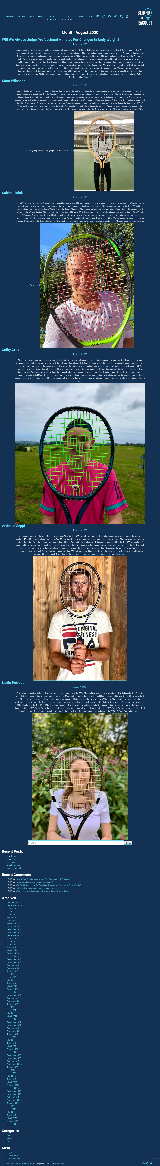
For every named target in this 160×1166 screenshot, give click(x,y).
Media (90, 16)
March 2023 (12, 986)
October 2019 (13, 1097)
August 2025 (12, 908)
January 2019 (13, 1124)
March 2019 (12, 1118)
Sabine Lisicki (13, 193)
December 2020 (14, 1055)
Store (79, 16)
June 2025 (11, 914)
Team (31, 16)
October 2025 (13, 902)
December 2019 (14, 1091)
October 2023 (13, 965)
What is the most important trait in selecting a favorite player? (43, 891)
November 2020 (14, 1058)
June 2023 (11, 977)
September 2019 (14, 1100)
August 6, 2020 (79, 687)
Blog (41, 16)
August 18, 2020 (80, 354)
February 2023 (13, 989)
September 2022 (14, 1001)
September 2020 (14, 1064)
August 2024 (12, 938)
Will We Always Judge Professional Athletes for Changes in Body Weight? (60, 40)
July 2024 (11, 941)
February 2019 (13, 1121)
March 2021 (12, 1046)
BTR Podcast (52, 18)
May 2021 (11, 1040)
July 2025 (11, 911)
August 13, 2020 (80, 530)
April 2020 (11, 1079)
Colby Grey (10, 350)
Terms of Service (13, 1164)
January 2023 (13, 992)
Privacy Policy (27, 1164)
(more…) (87, 77)
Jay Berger (11, 856)
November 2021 (14, 1025)
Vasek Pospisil (13, 865)
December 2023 (14, 959)
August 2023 (12, 971)
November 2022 (14, 995)
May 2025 (11, 917)
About (21, 16)
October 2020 (13, 1061)
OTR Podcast (67, 18)
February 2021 (13, 1049)
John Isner (11, 862)
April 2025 (11, 920)
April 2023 (11, 983)
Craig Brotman (13, 859)
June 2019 (11, 1109)
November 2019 (14, 1094)
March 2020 (12, 1082)
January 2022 (13, 1019)
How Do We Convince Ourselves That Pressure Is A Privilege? (43, 879)
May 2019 (11, 1112)
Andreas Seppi (13, 526)
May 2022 (11, 1013)
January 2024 (13, 956)
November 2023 (14, 962)
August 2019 (12, 1103)
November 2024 (14, 932)
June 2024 (11, 944)
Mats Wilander (13, 81)
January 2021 (13, 1052)
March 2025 (12, 923)
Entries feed (12, 1155)
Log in (9, 1152)
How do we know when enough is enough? (34, 882)
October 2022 (13, 998)
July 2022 (11, 1007)
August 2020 (12, 1067)
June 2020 (11, 1073)
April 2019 (11, 1115)
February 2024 (13, 953)
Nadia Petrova (13, 683)
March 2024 (12, 950)
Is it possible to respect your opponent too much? (38, 888)
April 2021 (11, 1043)
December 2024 (14, 929)
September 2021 (14, 1031)
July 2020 (11, 1070)
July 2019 (11, 1106)
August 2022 (12, 1004)
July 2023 (11, 974)
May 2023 (11, 980)
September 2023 (14, 968)
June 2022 (11, 1010)
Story (9, 1141)
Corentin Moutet (14, 868)
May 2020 (11, 1076)
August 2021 (12, 1034)
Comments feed (14, 1158)
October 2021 (13, 1028)
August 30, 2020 (80, 44)
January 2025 (13, 926)
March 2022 (12, 1016)
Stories (10, 16)
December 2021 (14, 1022)
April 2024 (11, 947)
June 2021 (11, 1037)
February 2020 (13, 1085)
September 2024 (14, 935)
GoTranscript (59, 1164)
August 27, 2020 (80, 85)
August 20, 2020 (80, 197)
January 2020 (13, 1088)
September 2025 (14, 905)
